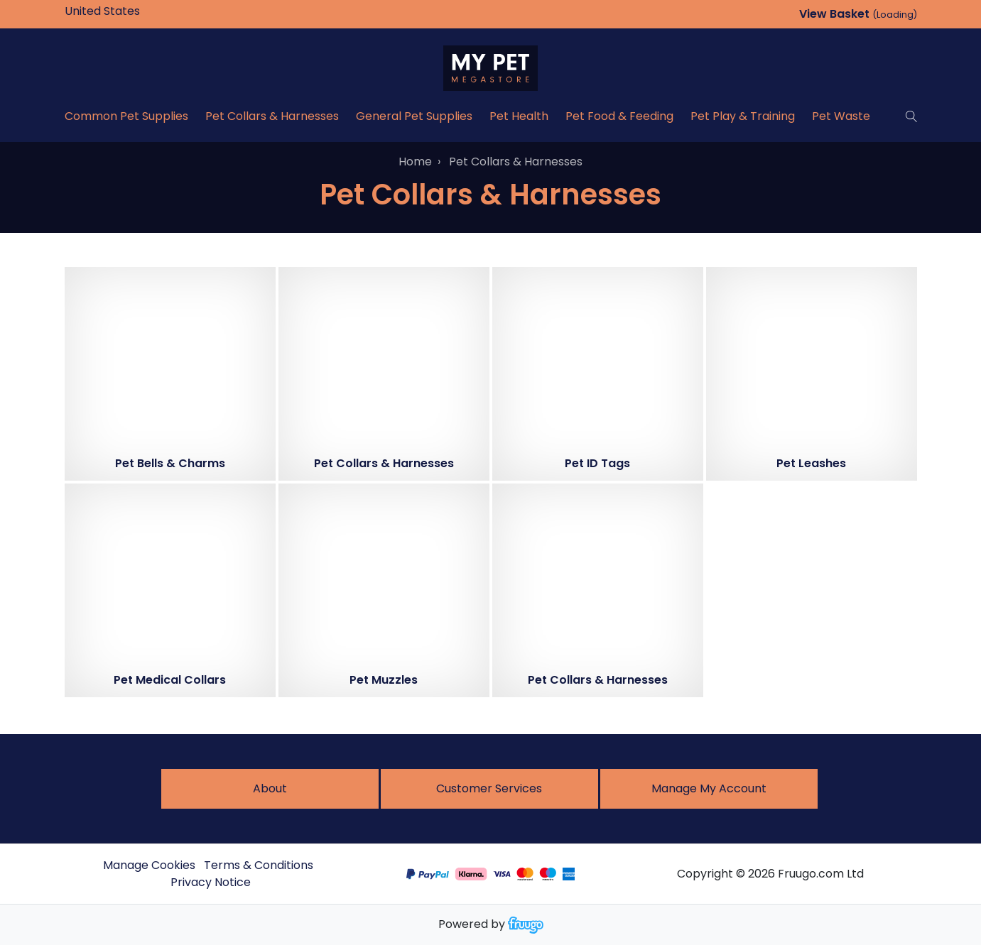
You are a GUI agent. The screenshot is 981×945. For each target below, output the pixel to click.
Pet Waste (841, 116)
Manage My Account (708, 788)
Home (415, 161)
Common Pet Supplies (126, 116)
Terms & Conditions (258, 865)
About (270, 788)
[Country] (124, 11)
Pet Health (518, 116)
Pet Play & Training (742, 116)
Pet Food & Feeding (619, 116)
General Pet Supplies (414, 116)
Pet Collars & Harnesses (272, 116)
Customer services (489, 788)
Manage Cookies (149, 865)
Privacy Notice (210, 882)
